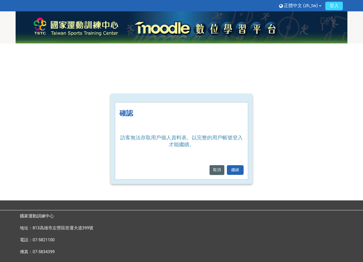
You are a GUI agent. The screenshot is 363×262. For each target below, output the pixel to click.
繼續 (235, 169)
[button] (300, 5)
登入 (334, 5)
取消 (217, 169)
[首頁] (181, 27)
